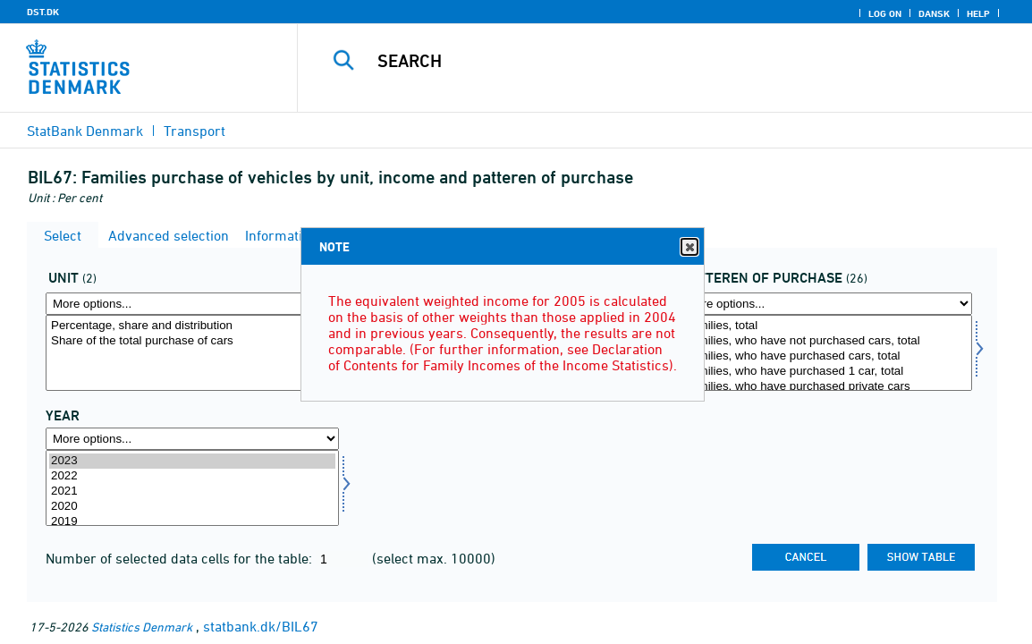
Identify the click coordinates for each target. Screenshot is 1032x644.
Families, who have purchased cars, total (825, 356)
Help (978, 13)
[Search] (660, 61)
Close (689, 247)
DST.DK (43, 11)
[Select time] (192, 488)
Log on (884, 13)
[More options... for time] (192, 439)
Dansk (934, 13)
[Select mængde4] (192, 353)
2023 (192, 461)
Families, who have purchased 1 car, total (825, 371)
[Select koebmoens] (825, 353)
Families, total (825, 326)
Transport (194, 131)
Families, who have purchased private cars (825, 386)
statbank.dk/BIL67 (260, 626)
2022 (192, 476)
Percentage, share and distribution (192, 326)
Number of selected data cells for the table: (181, 558)
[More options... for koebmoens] (825, 303)
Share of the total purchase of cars (192, 341)
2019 (192, 522)
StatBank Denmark (85, 131)
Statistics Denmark (141, 626)
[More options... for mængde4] (192, 303)
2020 (192, 506)
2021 (192, 491)
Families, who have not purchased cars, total (825, 341)
